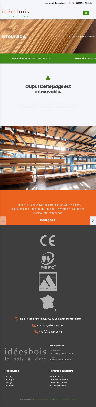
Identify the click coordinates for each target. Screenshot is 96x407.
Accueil (71, 36)
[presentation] (3, 220)
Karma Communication (65, 399)
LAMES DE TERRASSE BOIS (31, 58)
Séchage (8, 382)
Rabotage (9, 379)
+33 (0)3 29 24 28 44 (50, 331)
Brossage (8, 376)
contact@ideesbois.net (54, 3)
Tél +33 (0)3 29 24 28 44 (80, 3)
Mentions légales (45, 399)
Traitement (9, 385)
